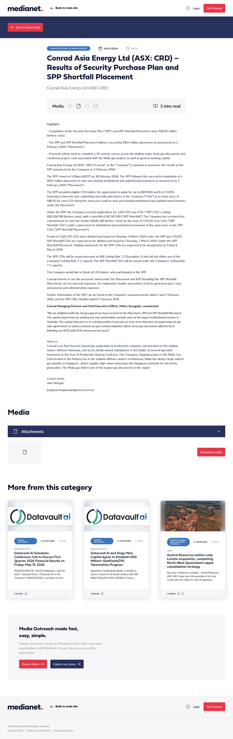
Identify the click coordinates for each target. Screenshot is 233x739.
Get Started (214, 8)
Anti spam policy (63, 730)
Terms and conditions (39, 730)
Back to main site (64, 8)
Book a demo (33, 664)
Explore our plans (67, 664)
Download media (211, 452)
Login (193, 8)
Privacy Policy (16, 730)
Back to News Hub (25, 27)
